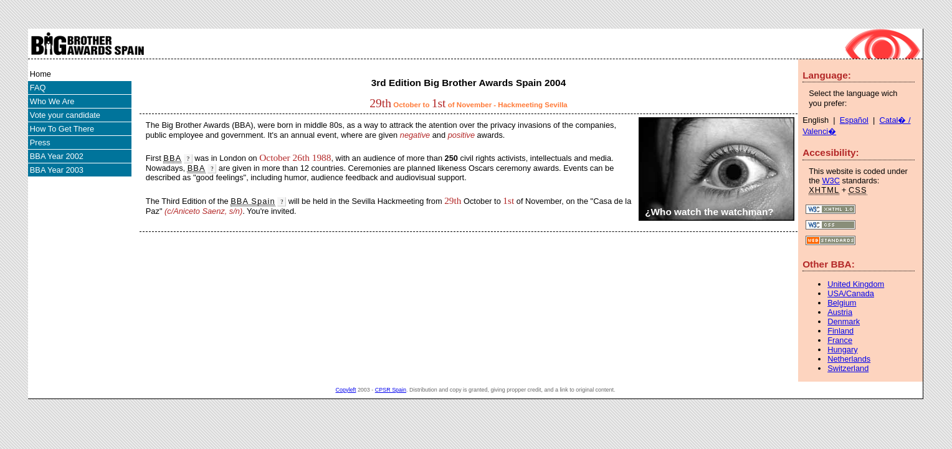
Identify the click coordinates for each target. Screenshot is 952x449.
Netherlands (848, 359)
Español (854, 120)
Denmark (843, 321)
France (839, 340)
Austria (839, 312)
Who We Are (52, 101)
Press (40, 142)
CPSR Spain (390, 390)
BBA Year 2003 (56, 170)
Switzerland (848, 368)
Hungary (842, 349)
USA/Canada (850, 293)
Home (40, 74)
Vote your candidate (65, 115)
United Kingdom (855, 284)
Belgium (841, 302)
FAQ (38, 87)
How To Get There (62, 128)
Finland (840, 331)
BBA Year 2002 (56, 156)
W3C (831, 180)
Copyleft (346, 390)
